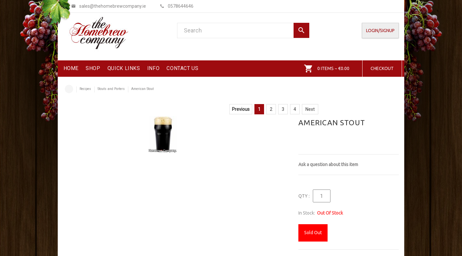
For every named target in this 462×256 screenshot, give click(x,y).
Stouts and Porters (111, 89)
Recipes (85, 89)
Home (69, 89)
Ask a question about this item (328, 164)
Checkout (382, 68)
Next (310, 109)
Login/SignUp (380, 30)
